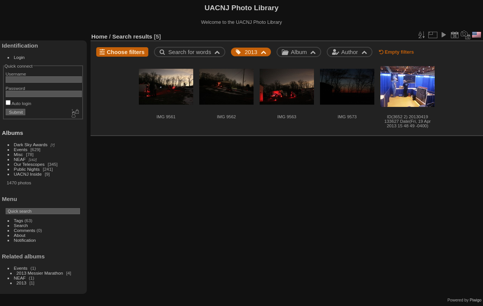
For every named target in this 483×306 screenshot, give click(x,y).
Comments (24, 230)
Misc (18, 154)
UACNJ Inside (28, 174)
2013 (21, 282)
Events (21, 149)
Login (19, 57)
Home (99, 36)
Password (15, 88)
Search (21, 225)
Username (16, 73)
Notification (25, 240)
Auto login (18, 103)
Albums (12, 133)
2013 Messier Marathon (40, 272)
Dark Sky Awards (31, 144)
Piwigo (475, 300)
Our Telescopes (29, 164)
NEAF (20, 159)
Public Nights (27, 169)
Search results (132, 36)
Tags (18, 220)
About (20, 235)
